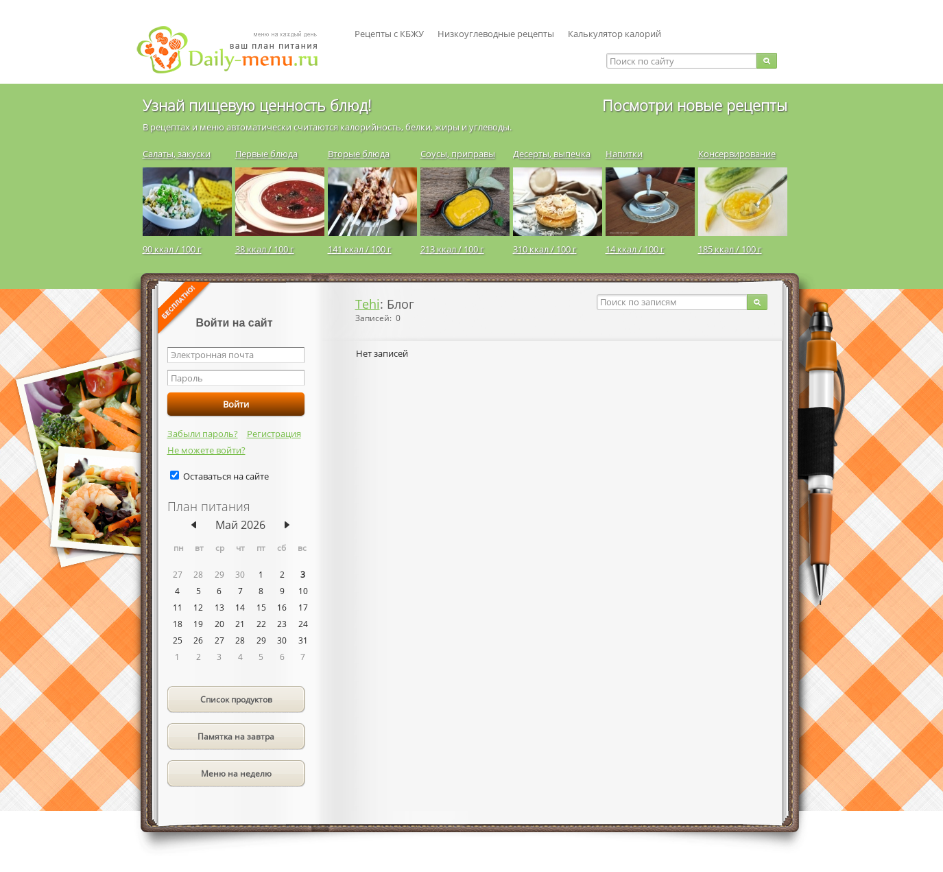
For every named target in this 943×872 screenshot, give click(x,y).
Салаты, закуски (177, 154)
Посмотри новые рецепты (694, 105)
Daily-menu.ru (235, 49)
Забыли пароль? (202, 433)
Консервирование (737, 154)
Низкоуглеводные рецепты (496, 33)
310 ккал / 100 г (545, 249)
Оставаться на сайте (226, 476)
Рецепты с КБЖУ (389, 33)
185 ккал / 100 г (730, 249)
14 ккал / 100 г (635, 249)
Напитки (624, 154)
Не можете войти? (206, 450)
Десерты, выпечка (551, 154)
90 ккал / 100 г (172, 249)
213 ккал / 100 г (452, 249)
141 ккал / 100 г (360, 249)
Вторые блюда (359, 154)
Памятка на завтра (236, 736)
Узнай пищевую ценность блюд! (257, 105)
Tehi (367, 304)
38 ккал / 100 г (264, 249)
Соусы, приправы (457, 154)
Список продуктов (236, 699)
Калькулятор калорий (614, 33)
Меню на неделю (236, 773)
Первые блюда (266, 154)
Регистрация (274, 433)
